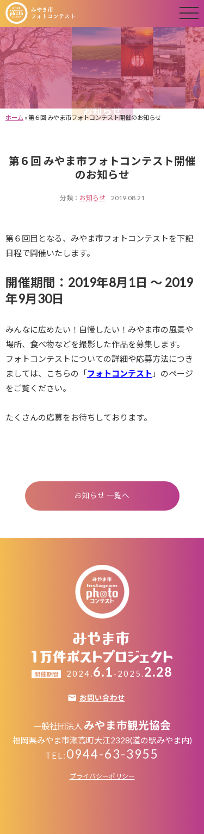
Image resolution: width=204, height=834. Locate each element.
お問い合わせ (102, 698)
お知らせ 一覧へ (102, 495)
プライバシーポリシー (102, 776)
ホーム (14, 117)
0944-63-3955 (112, 754)
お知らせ (92, 198)
